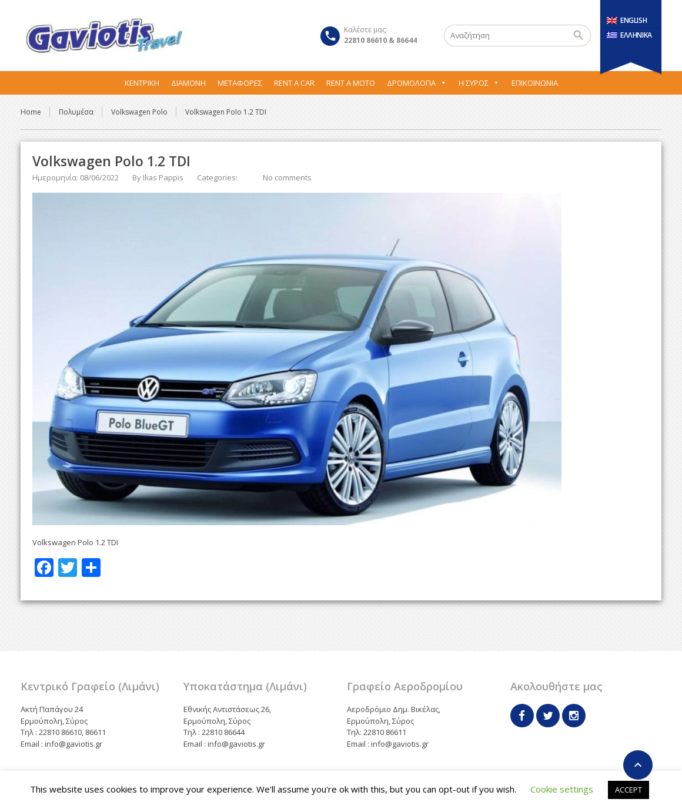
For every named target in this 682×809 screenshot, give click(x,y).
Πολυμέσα (76, 112)
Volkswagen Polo (139, 112)
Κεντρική (142, 83)
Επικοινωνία (535, 83)
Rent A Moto (350, 83)
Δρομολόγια (417, 83)
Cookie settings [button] (561, 789)
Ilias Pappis (163, 177)
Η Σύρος (479, 83)
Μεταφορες (240, 83)
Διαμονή (188, 83)
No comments (287, 177)
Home (31, 112)
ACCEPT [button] (628, 789)
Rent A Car (294, 83)
